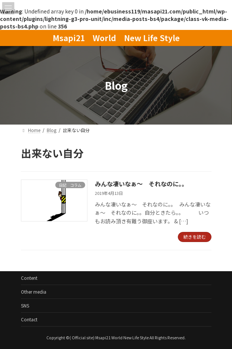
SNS (25, 305)
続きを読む (194, 236)
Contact (29, 319)
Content (29, 278)
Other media (33, 291)
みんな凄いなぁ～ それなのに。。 (141, 183)
